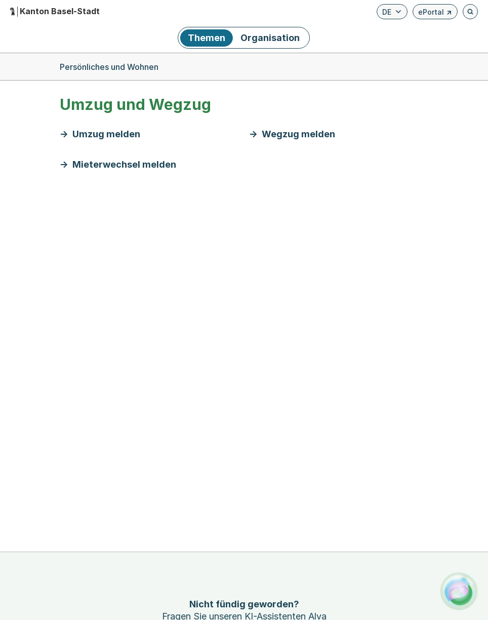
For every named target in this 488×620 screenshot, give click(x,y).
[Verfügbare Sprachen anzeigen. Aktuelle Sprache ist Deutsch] (392, 11)
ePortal (435, 13)
